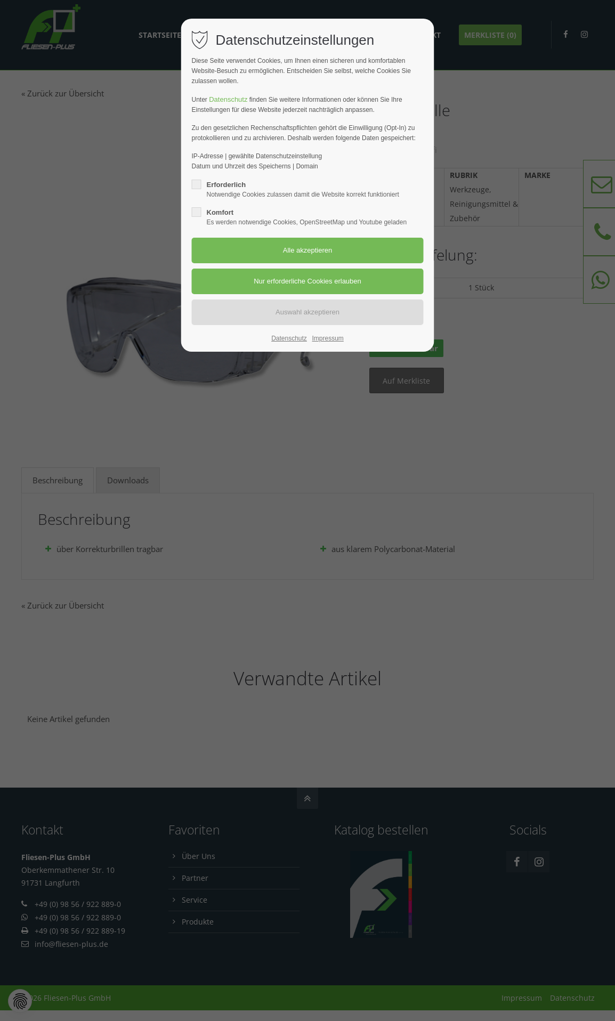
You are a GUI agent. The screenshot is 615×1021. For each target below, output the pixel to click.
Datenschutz (228, 99)
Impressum (327, 338)
